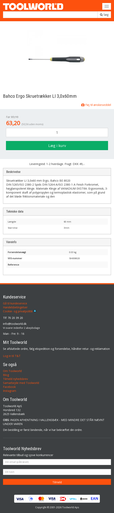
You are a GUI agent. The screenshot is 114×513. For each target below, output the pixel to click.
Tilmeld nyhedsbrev (15, 379)
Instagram (9, 391)
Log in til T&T (12, 356)
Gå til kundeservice (15, 303)
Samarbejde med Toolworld (21, 383)
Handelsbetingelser (15, 307)
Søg (104, 14)
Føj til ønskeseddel (96, 105)
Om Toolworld (12, 371)
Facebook (9, 387)
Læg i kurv (57, 145)
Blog (6, 375)
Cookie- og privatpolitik (19, 311)
